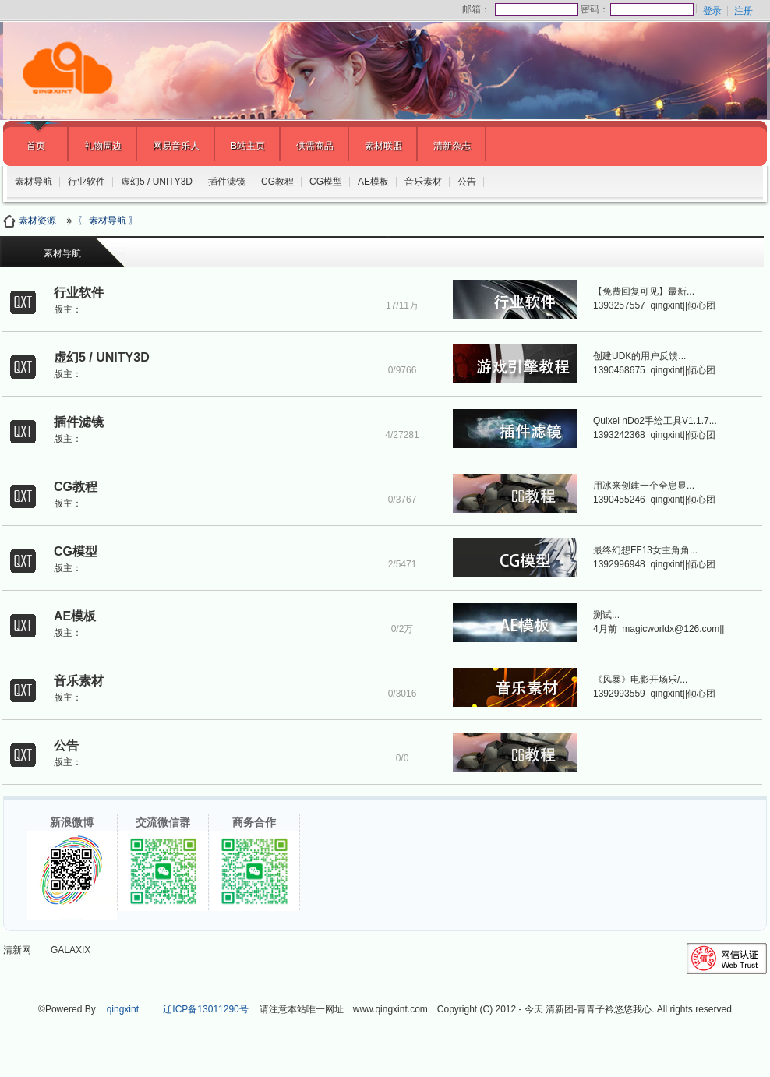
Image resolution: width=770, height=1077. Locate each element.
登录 (712, 10)
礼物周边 (103, 145)
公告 (466, 181)
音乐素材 (423, 181)
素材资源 (32, 220)
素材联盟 (383, 145)
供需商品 (315, 145)
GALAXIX (70, 950)
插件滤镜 (226, 181)
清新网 (17, 950)
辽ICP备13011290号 (205, 1009)
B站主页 (248, 145)
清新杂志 (452, 145)
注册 (743, 10)
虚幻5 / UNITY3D (156, 181)
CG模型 (325, 181)
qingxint (123, 1009)
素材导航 (33, 181)
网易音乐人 (176, 145)
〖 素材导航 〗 (108, 220)
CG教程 (277, 181)
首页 (36, 145)
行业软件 (86, 181)
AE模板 (373, 181)
